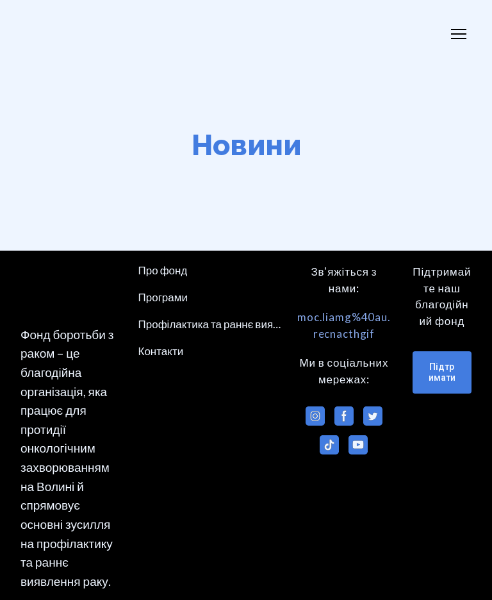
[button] (315, 416)
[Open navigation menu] (459, 34)
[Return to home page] (61, 34)
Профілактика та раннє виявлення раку (210, 324)
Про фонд (163, 270)
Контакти (161, 351)
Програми (163, 297)
